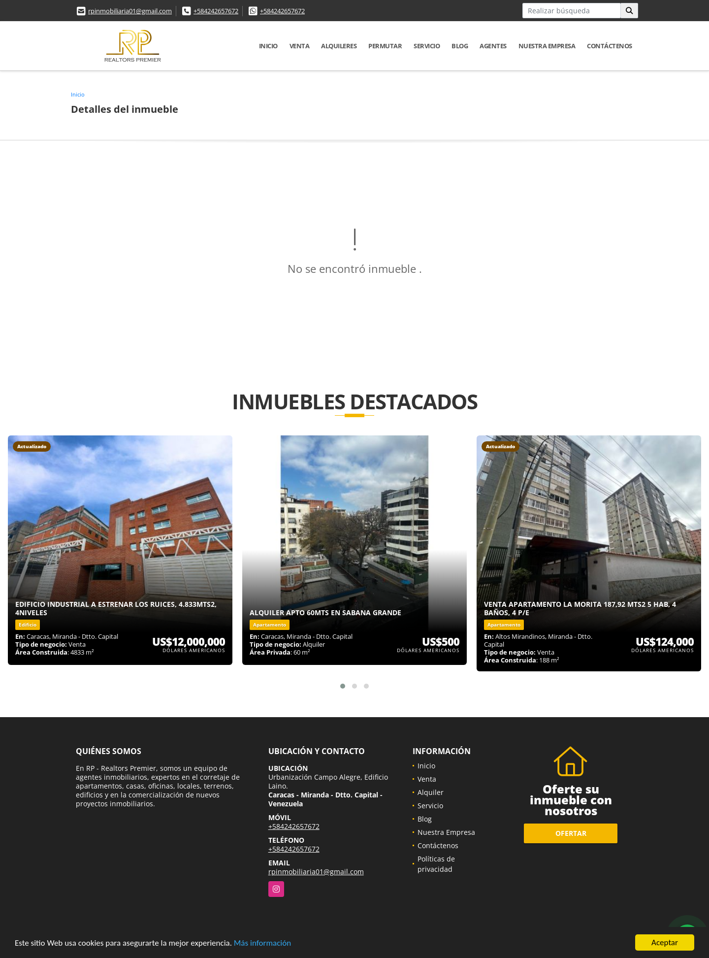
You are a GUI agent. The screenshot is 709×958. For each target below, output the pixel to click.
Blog (459, 45)
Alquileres (338, 45)
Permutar (385, 45)
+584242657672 (215, 10)
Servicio (427, 45)
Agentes (493, 45)
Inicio (268, 45)
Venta (300, 45)
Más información (262, 943)
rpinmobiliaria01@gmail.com (130, 10)
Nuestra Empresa (547, 45)
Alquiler (431, 792)
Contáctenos (609, 45)
